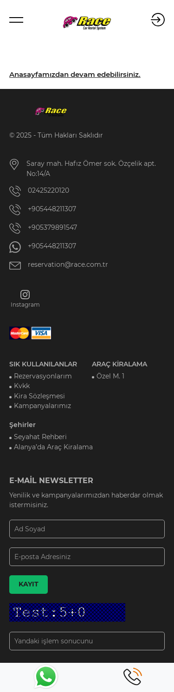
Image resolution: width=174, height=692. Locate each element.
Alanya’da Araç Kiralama (53, 447)
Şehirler (22, 424)
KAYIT (29, 584)
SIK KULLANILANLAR (43, 364)
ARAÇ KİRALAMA (119, 364)
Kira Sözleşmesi (39, 396)
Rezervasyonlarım (43, 376)
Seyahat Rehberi (40, 436)
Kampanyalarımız (42, 405)
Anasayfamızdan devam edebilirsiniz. (75, 74)
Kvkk (22, 386)
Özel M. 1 (110, 376)
